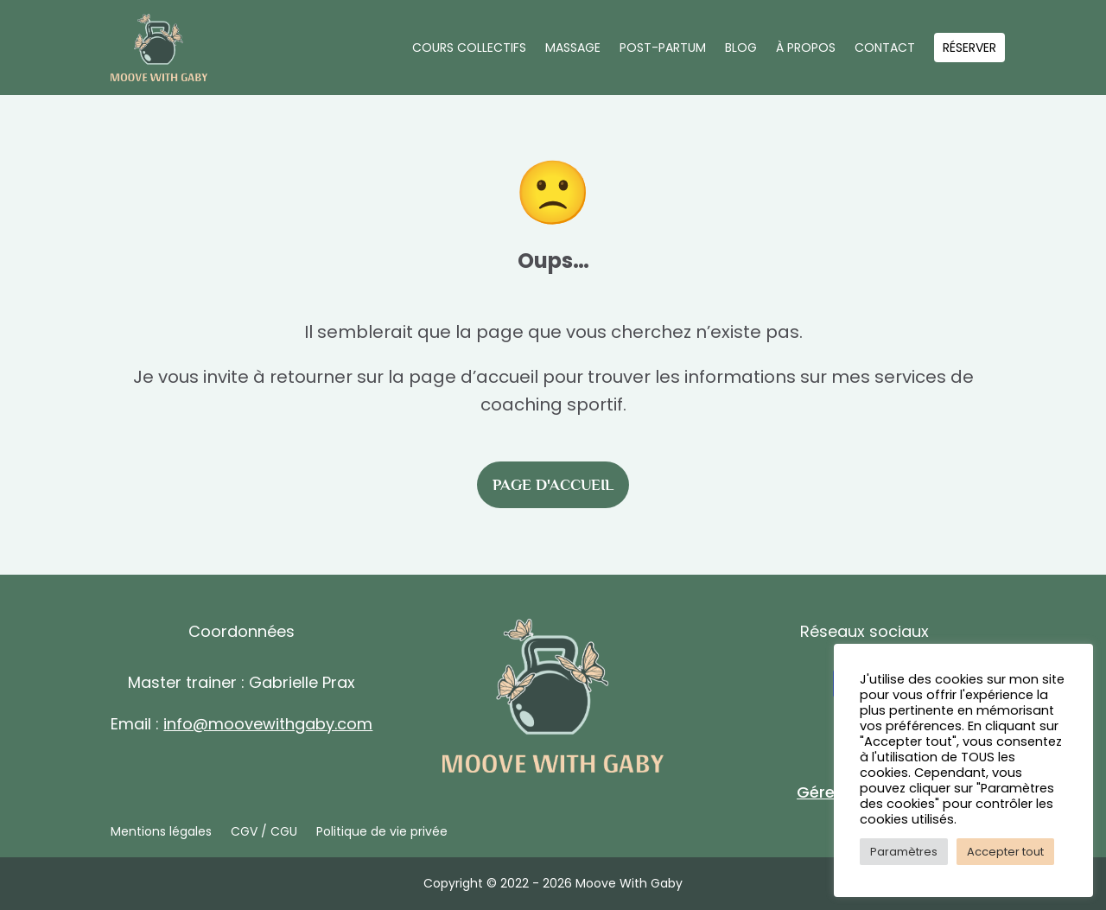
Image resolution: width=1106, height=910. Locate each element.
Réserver (969, 47)
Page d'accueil (553, 484)
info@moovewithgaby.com (267, 724)
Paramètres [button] (904, 851)
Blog (741, 47)
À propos (806, 47)
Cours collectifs (469, 47)
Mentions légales (161, 832)
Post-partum (663, 47)
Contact (885, 47)
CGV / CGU (264, 832)
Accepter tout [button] (1005, 851)
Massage (573, 47)
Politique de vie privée (382, 832)
